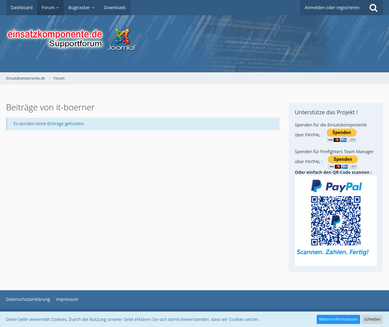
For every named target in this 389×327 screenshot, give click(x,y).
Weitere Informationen (338, 319)
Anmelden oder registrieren (332, 7)
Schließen (372, 319)
